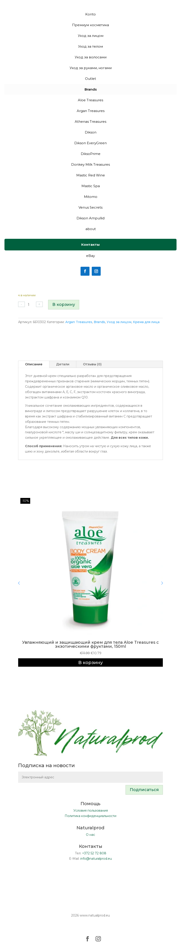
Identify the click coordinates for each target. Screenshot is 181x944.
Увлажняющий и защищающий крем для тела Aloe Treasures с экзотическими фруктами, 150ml (90, 644)
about (90, 229)
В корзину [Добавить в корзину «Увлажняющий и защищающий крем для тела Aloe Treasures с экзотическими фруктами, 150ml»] (90, 662)
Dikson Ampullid (90, 218)
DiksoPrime (90, 154)
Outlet (90, 78)
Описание (34, 364)
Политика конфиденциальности (90, 816)
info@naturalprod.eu (96, 859)
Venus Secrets (90, 207)
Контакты (90, 244)
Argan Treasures (78, 322)
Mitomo (90, 197)
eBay (90, 256)
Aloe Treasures (90, 100)
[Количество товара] (30, 304)
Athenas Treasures (90, 121)
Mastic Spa (90, 186)
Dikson (90, 132)
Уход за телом (90, 46)
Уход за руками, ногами (91, 68)
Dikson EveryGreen (90, 143)
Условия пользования (90, 811)
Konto (90, 14)
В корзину (63, 304)
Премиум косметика (90, 25)
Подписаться (144, 789)
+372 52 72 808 (94, 853)
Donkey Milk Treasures (90, 164)
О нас (90, 835)
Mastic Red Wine (90, 175)
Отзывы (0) (92, 364)
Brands (99, 322)
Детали (62, 364)
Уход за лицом (119, 322)
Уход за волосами (90, 57)
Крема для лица (146, 322)
